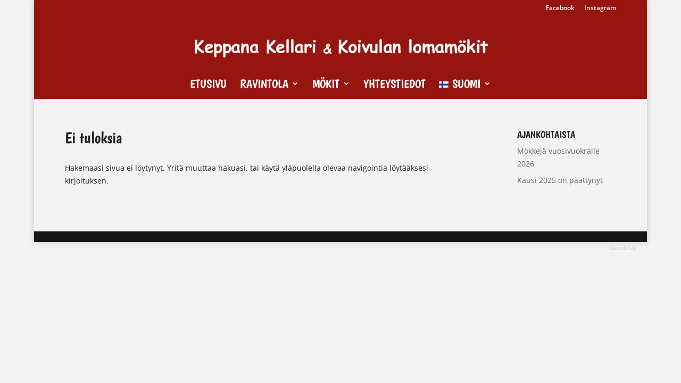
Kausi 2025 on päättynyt (560, 180)
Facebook (560, 8)
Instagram (600, 8)
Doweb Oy (622, 248)
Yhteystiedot (394, 85)
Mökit (325, 85)
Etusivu (208, 85)
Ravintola (264, 85)
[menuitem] (465, 89)
